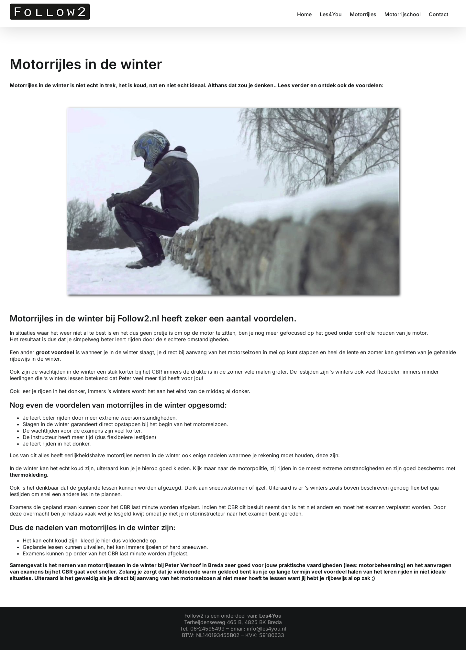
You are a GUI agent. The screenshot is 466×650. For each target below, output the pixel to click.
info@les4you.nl (266, 628)
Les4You (270, 615)
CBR (157, 371)
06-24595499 (207, 628)
